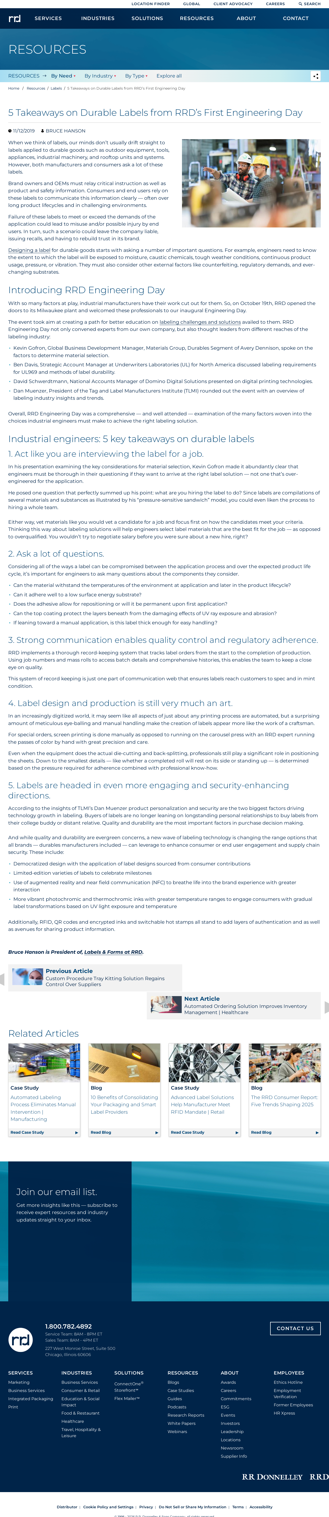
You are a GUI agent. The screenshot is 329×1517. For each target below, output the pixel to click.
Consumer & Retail (80, 1364)
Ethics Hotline (288, 1356)
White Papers (182, 1397)
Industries (76, 1347)
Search (309, 4)
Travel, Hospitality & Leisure (81, 1407)
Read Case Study (45, 1106)
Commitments (236, 1373)
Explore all (168, 76)
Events (228, 1389)
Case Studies (181, 1364)
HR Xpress (284, 1387)
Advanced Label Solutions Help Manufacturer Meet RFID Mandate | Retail (202, 1078)
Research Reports (186, 1389)
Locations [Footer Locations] (231, 1414)
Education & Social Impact (80, 1376)
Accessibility (261, 1481)
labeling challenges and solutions (200, 322)
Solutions (129, 1347)
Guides (175, 1373)
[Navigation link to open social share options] (316, 76)
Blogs (173, 1356)
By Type (134, 76)
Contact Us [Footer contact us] (295, 1303)
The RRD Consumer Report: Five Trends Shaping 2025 (284, 1075)
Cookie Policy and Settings (108, 1481)
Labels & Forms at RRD (113, 952)
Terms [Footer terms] (238, 1481)
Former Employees (293, 1379)
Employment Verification (287, 1367)
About (230, 1347)
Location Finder (151, 4)
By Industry (98, 76)
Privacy (146, 1481)
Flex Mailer (127, 1372)
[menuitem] (48, 21)
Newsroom (232, 1422)
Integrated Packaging (30, 1373)
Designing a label (29, 250)
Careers (275, 4)
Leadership (232, 1406)
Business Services (26, 1364)
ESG (225, 1381)
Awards (228, 1356)
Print (13, 1381)
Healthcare (72, 1395)
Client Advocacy (233, 4)
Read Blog (125, 1106)
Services (20, 1347)
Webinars (177, 1406)
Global (191, 4)
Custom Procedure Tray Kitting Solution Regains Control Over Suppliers (83, 978)
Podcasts (177, 1381)
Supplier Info (234, 1430)
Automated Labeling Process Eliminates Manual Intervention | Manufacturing (43, 1082)
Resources (24, 76)
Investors (230, 1397)
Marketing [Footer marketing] (19, 1356)
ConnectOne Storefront (129, 1361)
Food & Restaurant (80, 1387)
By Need (61, 76)
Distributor (67, 1481)
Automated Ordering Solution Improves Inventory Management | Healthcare (246, 978)
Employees (289, 1347)
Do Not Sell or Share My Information (192, 1481)
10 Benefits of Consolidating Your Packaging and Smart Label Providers (124, 1078)
